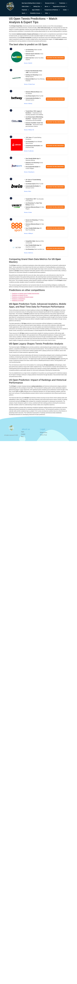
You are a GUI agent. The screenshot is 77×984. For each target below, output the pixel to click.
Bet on (47, 6)
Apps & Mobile (37, 10)
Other (47, 13)
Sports (24, 13)
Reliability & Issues (36, 13)
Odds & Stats (26, 6)
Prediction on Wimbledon (18, 298)
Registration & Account (60, 6)
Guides (66, 10)
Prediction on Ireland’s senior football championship (25, 293)
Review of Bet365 (28, 63)
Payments (25, 10)
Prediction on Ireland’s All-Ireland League (22, 297)
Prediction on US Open (18, 300)
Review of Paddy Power (29, 84)
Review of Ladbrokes (29, 151)
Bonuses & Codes (50, 3)
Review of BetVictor (28, 252)
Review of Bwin (27, 191)
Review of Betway (28, 103)
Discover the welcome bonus (55, 57)
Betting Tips (38, 6)
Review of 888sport (28, 233)
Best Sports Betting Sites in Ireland (32, 3)
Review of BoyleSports (29, 172)
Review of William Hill (29, 129)
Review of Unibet (28, 212)
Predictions (63, 3)
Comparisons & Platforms (52, 10)
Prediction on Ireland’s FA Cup (20, 295)
